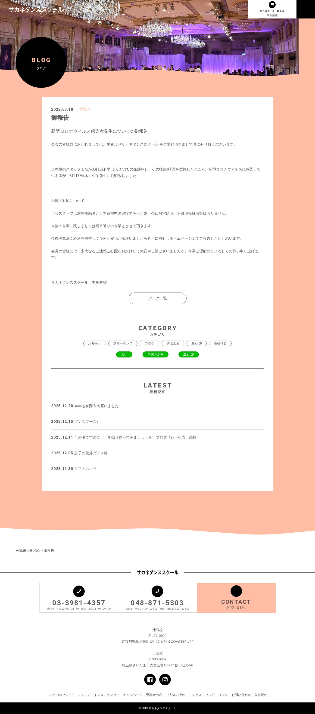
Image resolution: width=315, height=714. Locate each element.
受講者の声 (154, 695)
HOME (21, 550)
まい (124, 354)
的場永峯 (172, 343)
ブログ (84, 109)
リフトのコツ (74, 469)
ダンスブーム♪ (74, 421)
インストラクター (107, 695)
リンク (223, 695)
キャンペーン (133, 695)
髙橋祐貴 (220, 343)
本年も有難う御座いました (85, 406)
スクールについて (61, 695)
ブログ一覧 (157, 298)
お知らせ (94, 343)
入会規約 (260, 695)
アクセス (195, 695)
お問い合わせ (241, 695)
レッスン (83, 695)
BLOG (35, 550)
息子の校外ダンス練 (79, 453)
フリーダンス (123, 343)
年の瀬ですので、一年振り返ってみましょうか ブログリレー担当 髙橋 (123, 437)
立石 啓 (196, 343)
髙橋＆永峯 (155, 354)
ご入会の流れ (175, 695)
